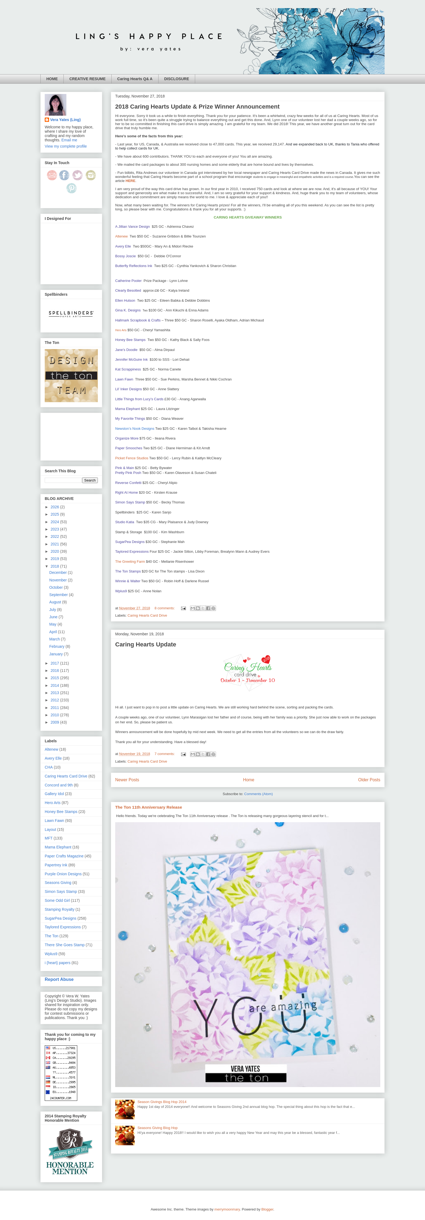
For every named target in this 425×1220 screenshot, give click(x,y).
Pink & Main (124, 468)
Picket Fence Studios (131, 458)
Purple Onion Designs (63, 874)
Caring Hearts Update (145, 644)
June (54, 617)
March (55, 639)
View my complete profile (66, 146)
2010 (55, 715)
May (53, 624)
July (53, 609)
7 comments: (165, 754)
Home (249, 779)
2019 (55, 559)
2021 (55, 544)
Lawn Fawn (124, 379)
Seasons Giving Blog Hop (157, 1128)
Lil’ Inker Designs (128, 389)
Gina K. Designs (128, 310)
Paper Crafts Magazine (64, 856)
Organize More (127, 438)
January (56, 654)
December (58, 572)
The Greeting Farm (130, 561)
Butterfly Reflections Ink (133, 266)
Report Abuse (59, 979)
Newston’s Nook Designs (134, 429)
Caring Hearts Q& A (135, 79)
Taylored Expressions (132, 551)
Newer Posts (127, 779)
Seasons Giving (58, 882)
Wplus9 (121, 591)
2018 (55, 566)
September (59, 595)
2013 (55, 693)
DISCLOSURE (176, 79)
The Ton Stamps (128, 571)
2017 (55, 663)
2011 (55, 707)
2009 (55, 722)
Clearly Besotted (128, 290)
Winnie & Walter (127, 581)
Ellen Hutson (125, 300)
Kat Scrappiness (128, 369)
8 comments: (165, 608)
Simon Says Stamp (130, 502)
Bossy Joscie (125, 256)
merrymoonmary (227, 1209)
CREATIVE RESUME (87, 79)
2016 (55, 670)
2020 (55, 551)
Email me (69, 140)
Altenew (121, 236)
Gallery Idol (54, 794)
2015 (55, 678)
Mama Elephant (127, 409)
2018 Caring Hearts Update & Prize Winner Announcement (197, 106)
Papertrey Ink (56, 865)
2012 (55, 700)
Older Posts (369, 779)
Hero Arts (52, 803)
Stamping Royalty (60, 909)
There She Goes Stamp (65, 945)
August (55, 602)
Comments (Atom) (258, 794)
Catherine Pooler (128, 281)
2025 (55, 514)
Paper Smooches (128, 448)
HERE (130, 181)
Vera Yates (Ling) (65, 120)
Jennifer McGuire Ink (131, 359)
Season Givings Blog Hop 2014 (161, 1102)
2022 (55, 536)
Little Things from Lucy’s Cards (139, 399)
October (56, 587)
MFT (49, 838)
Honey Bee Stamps (130, 340)
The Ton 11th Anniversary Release (148, 807)
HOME (52, 79)
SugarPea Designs (129, 542)
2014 (55, 685)
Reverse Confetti (128, 483)
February (57, 646)
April (53, 632)
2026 (55, 507)
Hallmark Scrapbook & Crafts (138, 320)
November (58, 580)
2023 (55, 529)
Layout (50, 829)
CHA (49, 767)
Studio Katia (124, 522)
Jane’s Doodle (126, 350)
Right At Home (126, 492)
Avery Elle (123, 246)
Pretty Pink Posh (128, 473)
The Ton (51, 936)
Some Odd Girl (57, 900)
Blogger (267, 1209)
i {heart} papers (57, 963)
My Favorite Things (130, 419)
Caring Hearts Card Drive (147, 615)
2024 (55, 522)
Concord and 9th (59, 785)
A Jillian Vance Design (132, 227)
